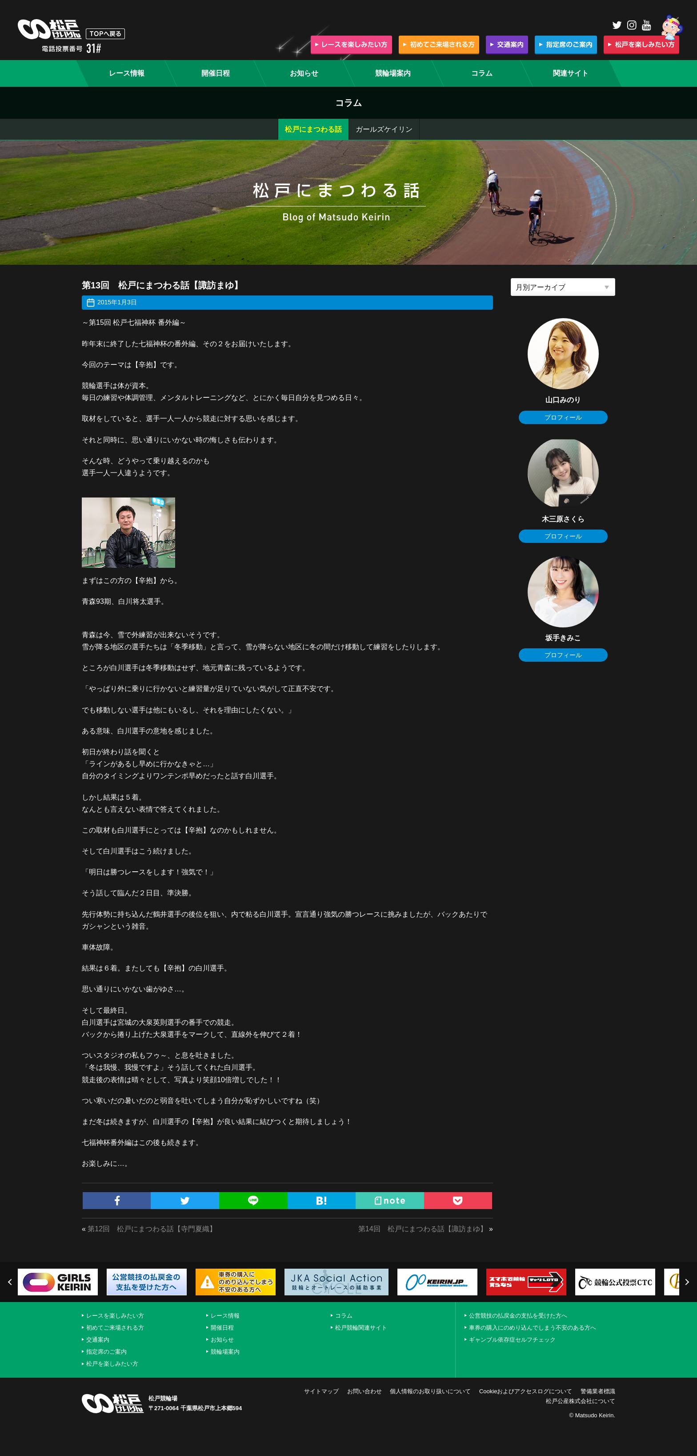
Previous (11, 1282)
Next (686, 1282)
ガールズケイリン (384, 129)
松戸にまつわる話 (313, 129)
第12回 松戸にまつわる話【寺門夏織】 (152, 1229)
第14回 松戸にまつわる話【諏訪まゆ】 (422, 1229)
